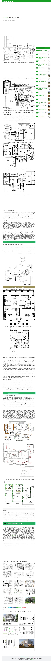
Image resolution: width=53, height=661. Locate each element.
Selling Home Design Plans (42, 112)
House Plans (5, 20)
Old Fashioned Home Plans (7, 623)
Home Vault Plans (41, 95)
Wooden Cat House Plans (42, 109)
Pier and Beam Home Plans (42, 105)
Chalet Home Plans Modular (42, 98)
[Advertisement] (26, 10)
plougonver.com (8, 1)
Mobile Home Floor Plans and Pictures (25, 636)
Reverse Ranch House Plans (42, 50)
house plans (14, 535)
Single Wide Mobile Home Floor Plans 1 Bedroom (26, 623)
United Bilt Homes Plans (42, 81)
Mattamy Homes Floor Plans (42, 67)
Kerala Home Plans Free (7, 636)
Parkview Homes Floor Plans (42, 71)
